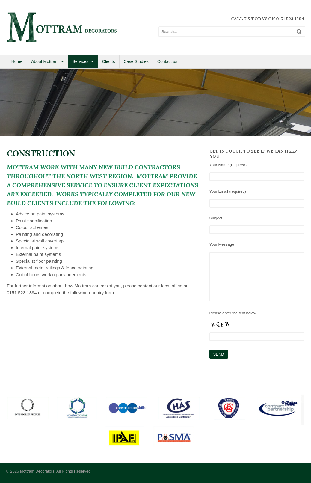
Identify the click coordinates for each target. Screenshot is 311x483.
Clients (108, 61)
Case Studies (136, 61)
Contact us (167, 61)
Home (16, 61)
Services (80, 61)
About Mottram (45, 61)
